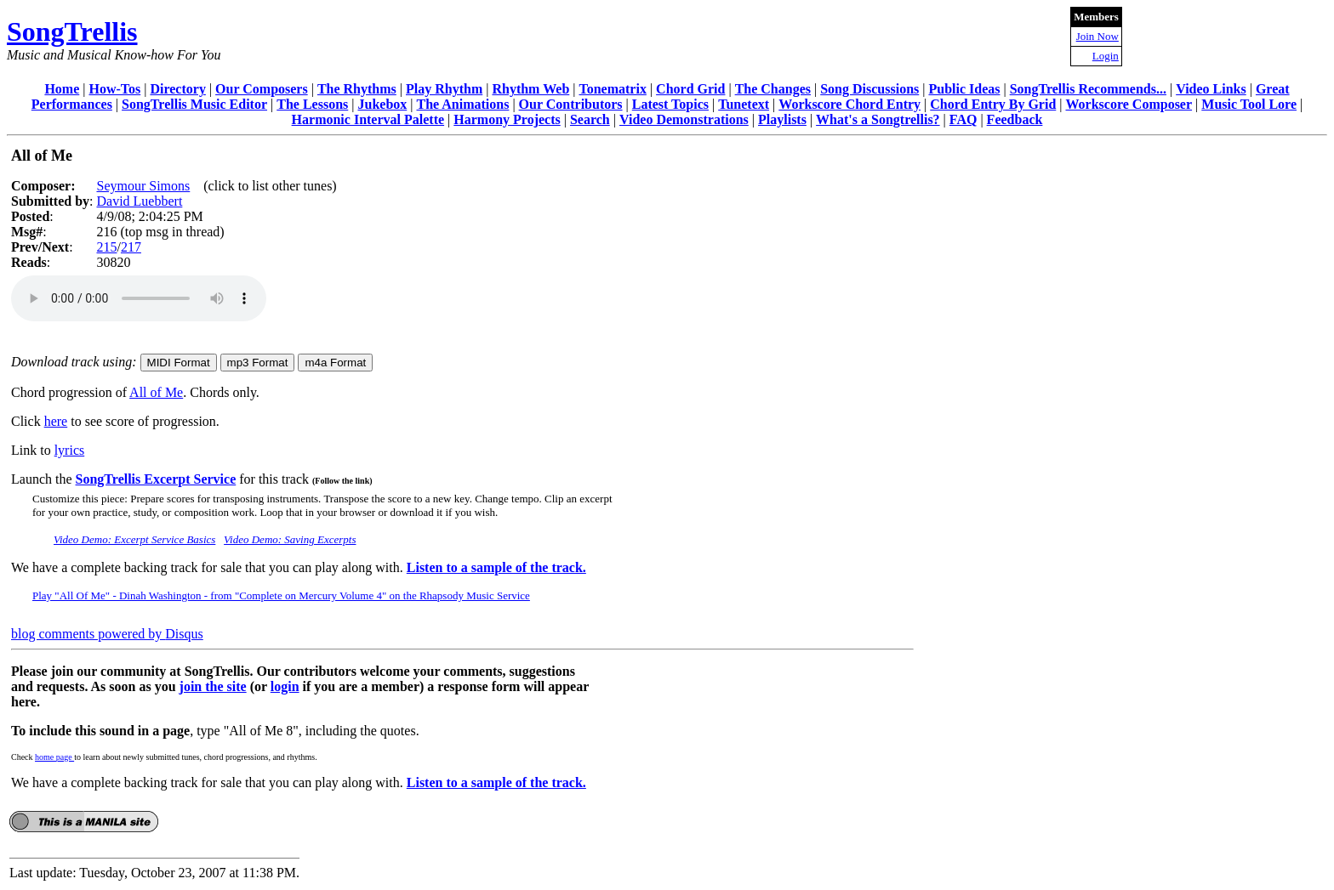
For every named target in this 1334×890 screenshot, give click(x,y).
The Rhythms (356, 89)
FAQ (963, 119)
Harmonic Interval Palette (368, 119)
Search (590, 119)
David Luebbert (139, 201)
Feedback (1015, 119)
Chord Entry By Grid (993, 104)
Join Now (1097, 36)
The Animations (462, 104)
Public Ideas (964, 89)
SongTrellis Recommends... (1088, 89)
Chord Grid (690, 89)
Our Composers (261, 89)
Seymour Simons (143, 186)
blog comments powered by (107, 633)
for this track (304, 479)
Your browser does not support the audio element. (138, 298)
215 (106, 247)
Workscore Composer (1129, 104)
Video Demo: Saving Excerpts (290, 539)
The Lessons (312, 104)
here (56, 421)
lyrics (69, 450)
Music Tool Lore (1249, 104)
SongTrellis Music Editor (194, 104)
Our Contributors (571, 104)
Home (61, 89)
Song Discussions (869, 89)
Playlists (782, 119)
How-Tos (114, 89)
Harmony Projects (506, 119)
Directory (177, 89)
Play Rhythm (444, 89)
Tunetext (743, 104)
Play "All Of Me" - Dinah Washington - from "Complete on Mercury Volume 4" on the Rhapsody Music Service (281, 595)
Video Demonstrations (684, 119)
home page (54, 757)
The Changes (773, 89)
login (285, 686)
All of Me (156, 392)
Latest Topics (670, 104)
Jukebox (382, 104)
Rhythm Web (530, 89)
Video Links (1211, 89)
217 (131, 247)
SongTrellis (72, 31)
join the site (213, 686)
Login (1105, 55)
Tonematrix (612, 89)
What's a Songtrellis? (878, 119)
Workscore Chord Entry (849, 104)
